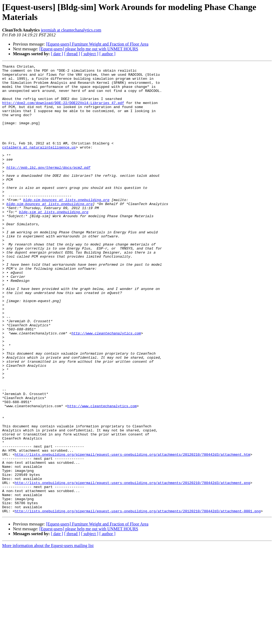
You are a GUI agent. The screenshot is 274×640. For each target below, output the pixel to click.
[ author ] (107, 53)
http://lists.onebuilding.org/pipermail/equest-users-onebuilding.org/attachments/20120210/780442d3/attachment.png (132, 566)
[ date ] (57, 53)
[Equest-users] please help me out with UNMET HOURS (88, 49)
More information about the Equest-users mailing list (48, 635)
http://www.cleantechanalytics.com (106, 387)
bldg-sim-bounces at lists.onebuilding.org (66, 227)
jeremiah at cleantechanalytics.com (71, 30)
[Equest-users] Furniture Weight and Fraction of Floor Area (97, 44)
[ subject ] (89, 53)
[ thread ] (72, 53)
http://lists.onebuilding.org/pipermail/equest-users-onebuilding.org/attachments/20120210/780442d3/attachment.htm (132, 532)
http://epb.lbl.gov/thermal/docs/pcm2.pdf (48, 188)
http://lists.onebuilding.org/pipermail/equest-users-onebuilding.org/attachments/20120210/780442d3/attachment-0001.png (138, 600)
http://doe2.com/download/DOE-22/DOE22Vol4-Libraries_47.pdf (63, 110)
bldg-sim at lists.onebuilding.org (53, 241)
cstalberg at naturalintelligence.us (39, 164)
